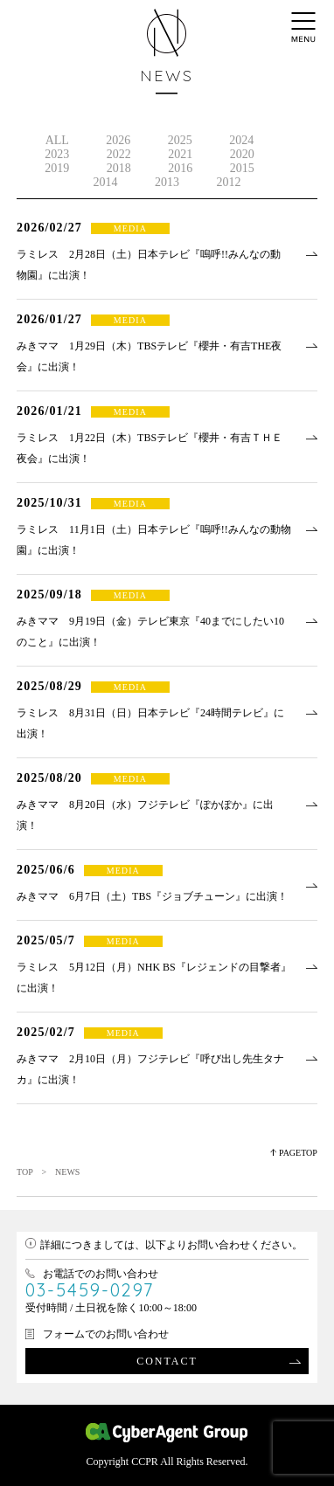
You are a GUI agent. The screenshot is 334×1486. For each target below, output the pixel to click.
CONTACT (167, 1361)
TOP (24, 1172)
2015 (242, 168)
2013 (167, 182)
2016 (180, 168)
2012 (228, 182)
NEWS (166, 76)
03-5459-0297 (89, 1290)
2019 (57, 168)
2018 (119, 168)
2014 (105, 182)
